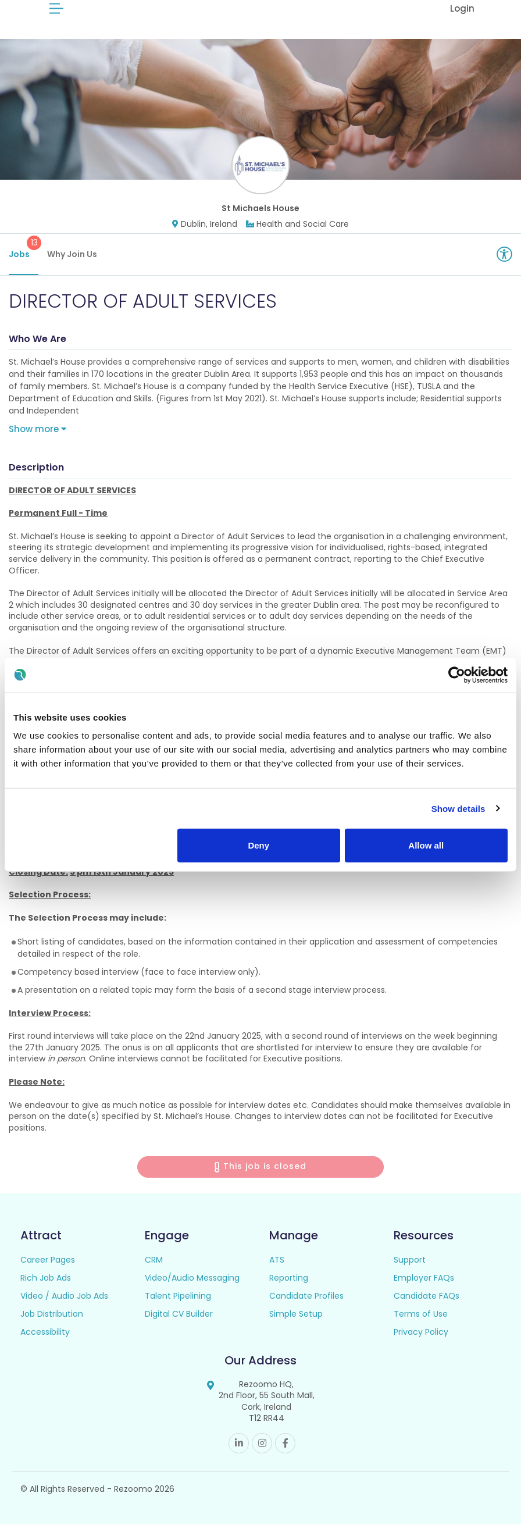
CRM (154, 1264)
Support (410, 1264)
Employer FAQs (424, 1282)
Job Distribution (51, 1318)
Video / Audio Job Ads (64, 1300)
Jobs (23, 252)
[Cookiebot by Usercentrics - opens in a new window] (457, 674)
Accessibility (45, 1336)
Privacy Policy (421, 1336)
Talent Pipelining (178, 1300)
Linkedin (239, 1448)
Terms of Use (421, 1318)
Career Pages (47, 1264)
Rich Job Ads (45, 1282)
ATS (276, 1264)
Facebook (285, 1448)
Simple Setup (296, 1318)
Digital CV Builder (179, 1318)
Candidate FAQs (426, 1300)
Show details (458, 808)
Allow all (426, 845)
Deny (258, 845)
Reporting (288, 1282)
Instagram (262, 1448)
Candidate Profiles (306, 1300)
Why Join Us (72, 259)
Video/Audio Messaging (192, 1282)
